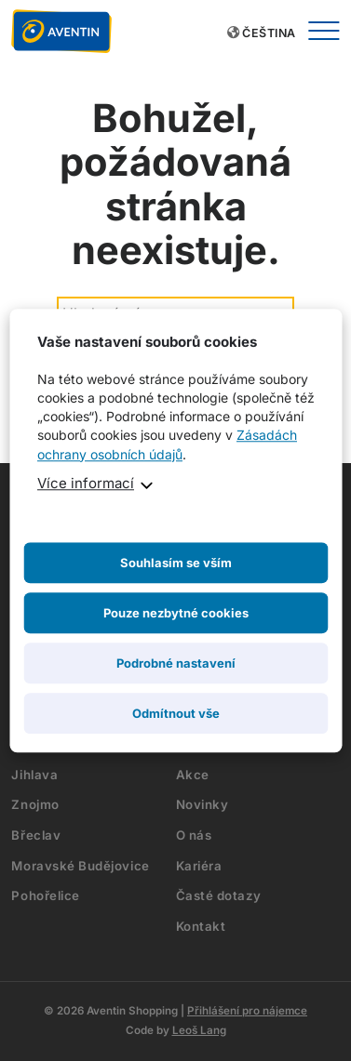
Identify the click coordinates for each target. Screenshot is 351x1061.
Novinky (202, 804)
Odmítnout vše (176, 713)
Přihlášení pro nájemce (247, 1010)
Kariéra (199, 865)
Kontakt (201, 926)
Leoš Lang (199, 1030)
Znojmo (35, 804)
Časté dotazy (219, 895)
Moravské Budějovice (80, 865)
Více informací (85, 483)
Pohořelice (45, 895)
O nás (194, 835)
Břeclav (36, 835)
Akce (192, 774)
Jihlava (34, 774)
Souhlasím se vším (176, 562)
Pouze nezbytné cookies (176, 612)
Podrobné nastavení (176, 663)
